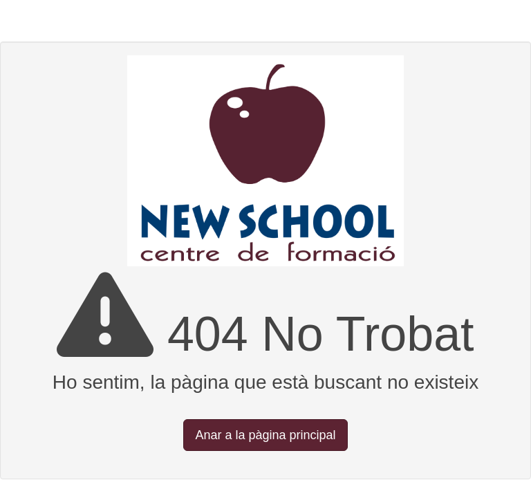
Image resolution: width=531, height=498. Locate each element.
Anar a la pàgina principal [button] (265, 435)
